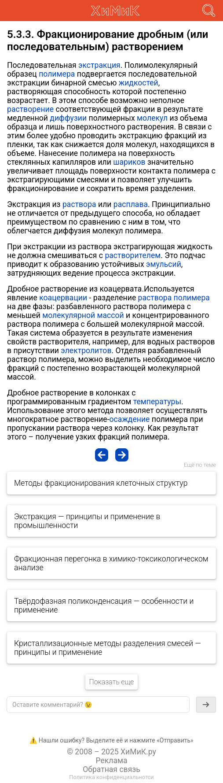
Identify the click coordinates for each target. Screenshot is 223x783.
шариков (129, 162)
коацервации (63, 297)
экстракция (99, 65)
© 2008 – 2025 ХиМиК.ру (111, 751)
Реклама (111, 760)
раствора (79, 204)
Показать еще (111, 682)
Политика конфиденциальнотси (111, 777)
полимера (57, 74)
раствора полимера (174, 297)
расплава (130, 204)
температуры (157, 401)
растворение (30, 109)
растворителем (133, 255)
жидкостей (138, 82)
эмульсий (163, 264)
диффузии (68, 118)
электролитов (86, 350)
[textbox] (98, 705)
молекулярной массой (83, 315)
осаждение (130, 419)
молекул (152, 118)
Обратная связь (111, 769)
